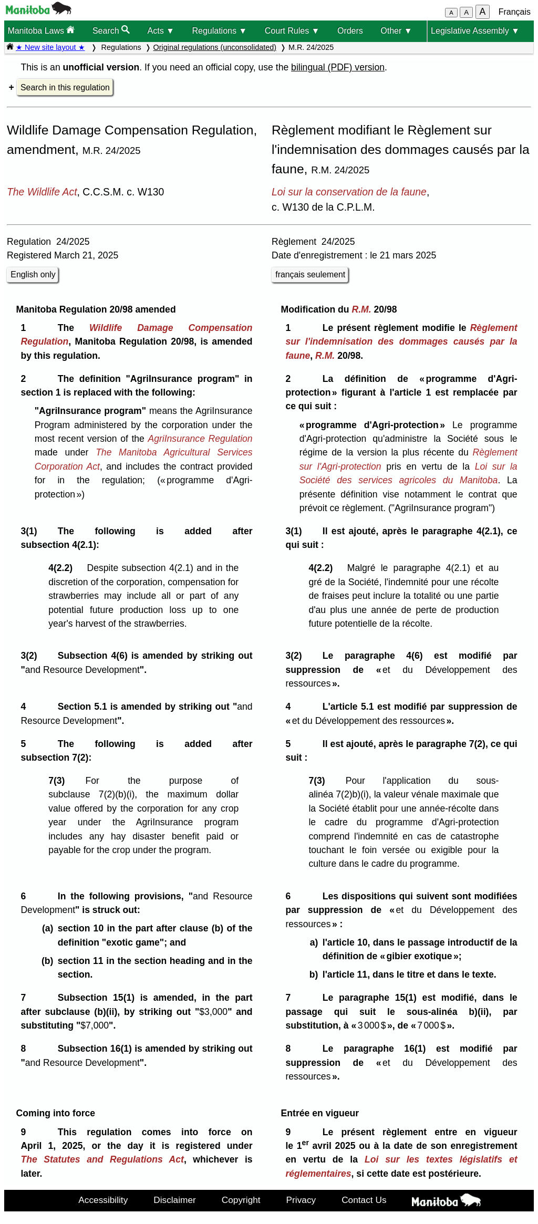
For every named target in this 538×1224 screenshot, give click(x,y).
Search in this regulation (65, 87)
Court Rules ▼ (292, 30)
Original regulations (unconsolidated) (214, 47)
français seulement (310, 274)
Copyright (241, 1200)
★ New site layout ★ (50, 47)
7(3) (59, 780)
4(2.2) (63, 568)
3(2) (31, 655)
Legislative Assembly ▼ (475, 30)
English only (33, 274)
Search (111, 30)
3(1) (31, 531)
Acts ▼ (161, 30)
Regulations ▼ (219, 30)
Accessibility (103, 1200)
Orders (350, 30)
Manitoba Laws (41, 30)
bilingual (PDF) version (338, 67)
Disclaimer (174, 1200)
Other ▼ (396, 30)
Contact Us (364, 1200)
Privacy (301, 1200)
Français (515, 11)
